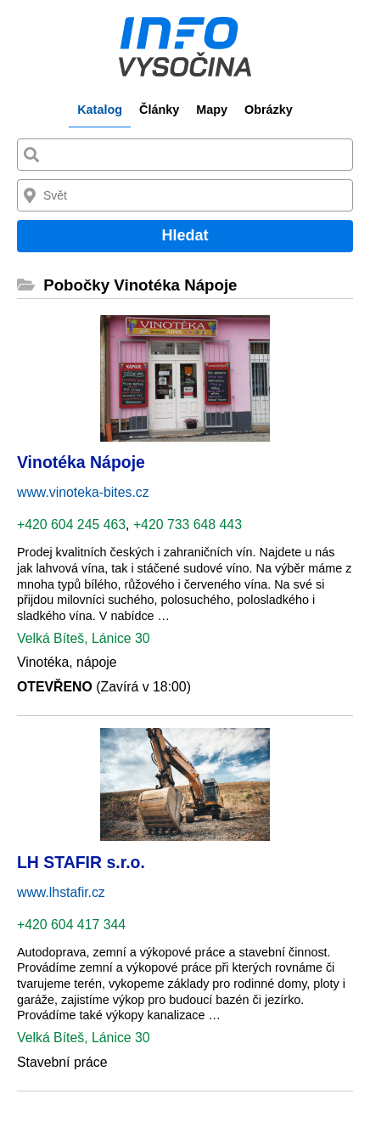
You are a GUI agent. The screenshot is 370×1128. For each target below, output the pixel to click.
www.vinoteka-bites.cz (83, 492)
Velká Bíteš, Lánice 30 (83, 638)
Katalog (99, 109)
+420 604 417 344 (71, 924)
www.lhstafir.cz (61, 892)
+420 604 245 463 (71, 524)
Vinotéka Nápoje (81, 462)
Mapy (211, 109)
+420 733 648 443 (187, 524)
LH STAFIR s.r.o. (81, 862)
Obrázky (268, 109)
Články (159, 109)
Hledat (184, 235)
